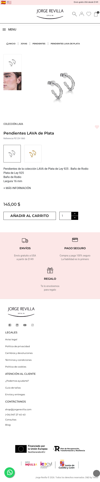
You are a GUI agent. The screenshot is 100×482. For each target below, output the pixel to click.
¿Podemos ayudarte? (17, 380)
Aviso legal (11, 339)
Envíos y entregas (15, 394)
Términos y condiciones (18, 360)
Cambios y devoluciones (19, 353)
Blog (8, 424)
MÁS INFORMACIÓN (17, 188)
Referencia (8, 138)
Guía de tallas (13, 387)
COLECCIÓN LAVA (13, 124)
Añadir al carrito (30, 216)
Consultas (10, 419)
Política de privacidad (17, 346)
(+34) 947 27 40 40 (15, 414)
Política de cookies (15, 366)
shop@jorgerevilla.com (18, 409)
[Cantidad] (66, 216)
